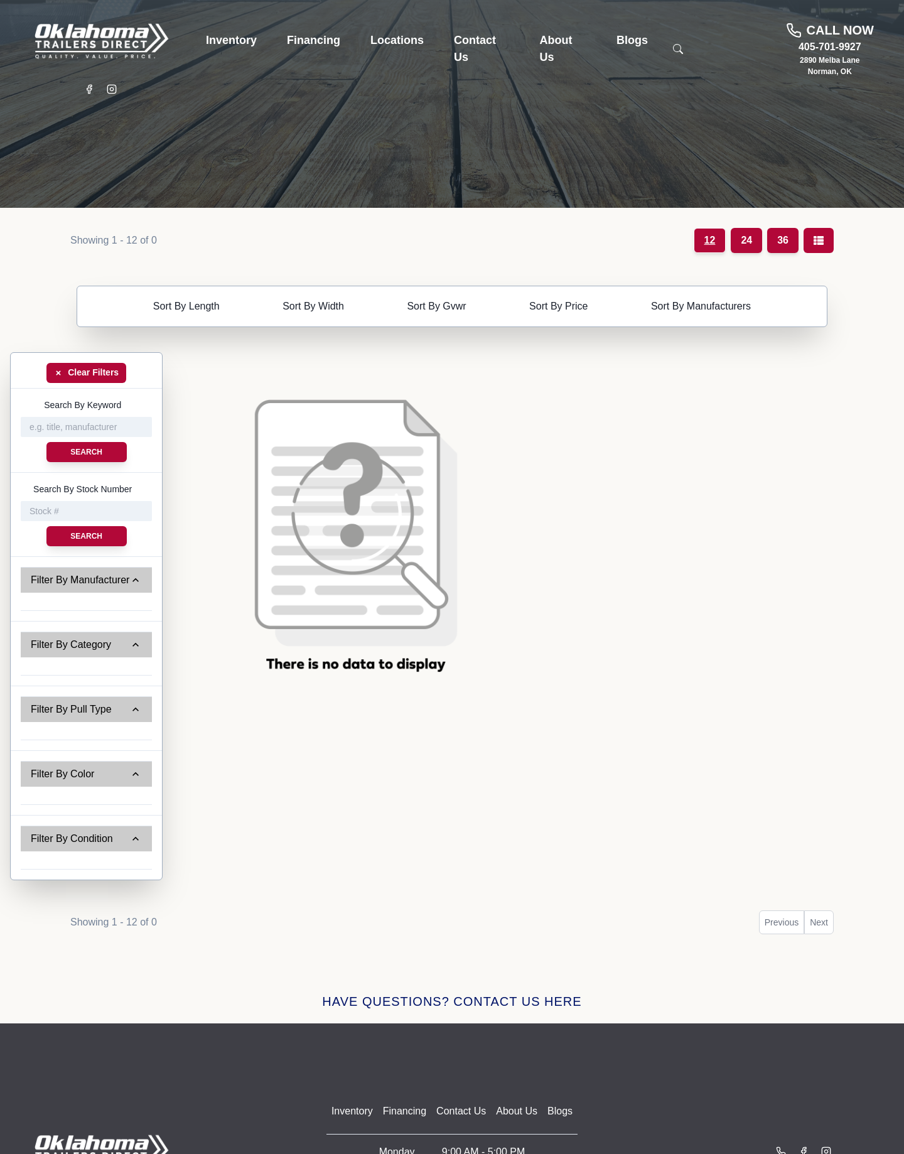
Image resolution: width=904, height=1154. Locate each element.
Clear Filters (86, 372)
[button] (231, 40)
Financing (404, 1111)
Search (86, 452)
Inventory (352, 1111)
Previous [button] (782, 922)
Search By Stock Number (82, 489)
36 (782, 240)
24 (746, 240)
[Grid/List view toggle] (819, 240)
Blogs (560, 1111)
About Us (516, 1111)
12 (710, 240)
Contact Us (461, 1111)
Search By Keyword (82, 405)
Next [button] (819, 922)
